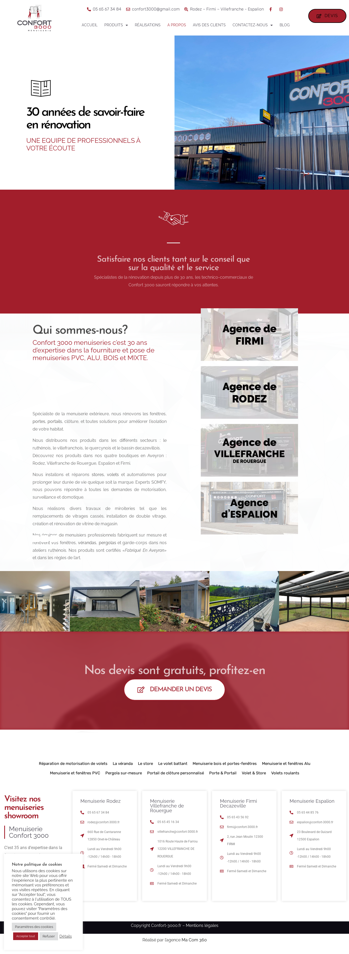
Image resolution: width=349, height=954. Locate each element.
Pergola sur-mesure (123, 776)
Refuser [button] (49, 936)
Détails (65, 936)
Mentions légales (202, 928)
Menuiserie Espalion (312, 804)
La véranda (123, 767)
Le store (145, 767)
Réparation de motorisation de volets (73, 767)
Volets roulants (285, 776)
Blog (285, 25)
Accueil (89, 25)
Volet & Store (254, 776)
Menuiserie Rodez (100, 804)
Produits (116, 25)
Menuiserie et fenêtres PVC (75, 776)
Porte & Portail (223, 776)
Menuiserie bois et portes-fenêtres (225, 767)
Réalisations (148, 25)
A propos (176, 25)
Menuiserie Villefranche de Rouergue (167, 809)
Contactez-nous (253, 25)
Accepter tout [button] (25, 936)
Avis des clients (209, 25)
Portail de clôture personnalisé (175, 776)
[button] (5, 604)
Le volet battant (172, 767)
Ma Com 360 (194, 943)
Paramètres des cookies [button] (34, 927)
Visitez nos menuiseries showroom (24, 811)
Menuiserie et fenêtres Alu (286, 767)
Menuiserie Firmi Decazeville (238, 807)
